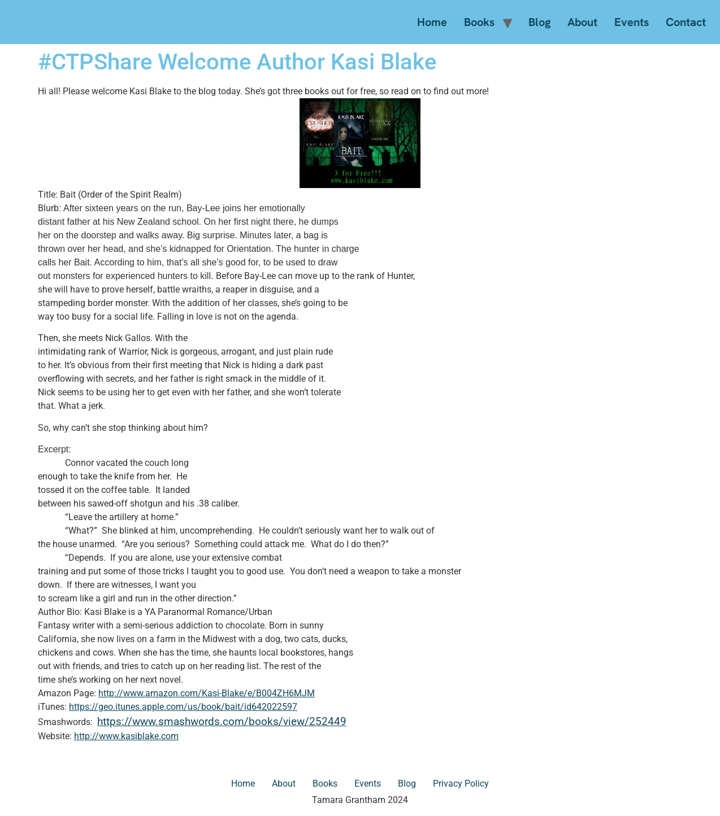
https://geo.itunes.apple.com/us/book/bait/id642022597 (183, 706)
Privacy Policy (461, 783)
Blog (539, 22)
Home (432, 22)
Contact (686, 22)
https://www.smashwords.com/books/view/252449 (221, 721)
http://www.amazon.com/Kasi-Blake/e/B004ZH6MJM (206, 693)
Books (479, 22)
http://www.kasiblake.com (126, 736)
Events (631, 22)
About (582, 22)
